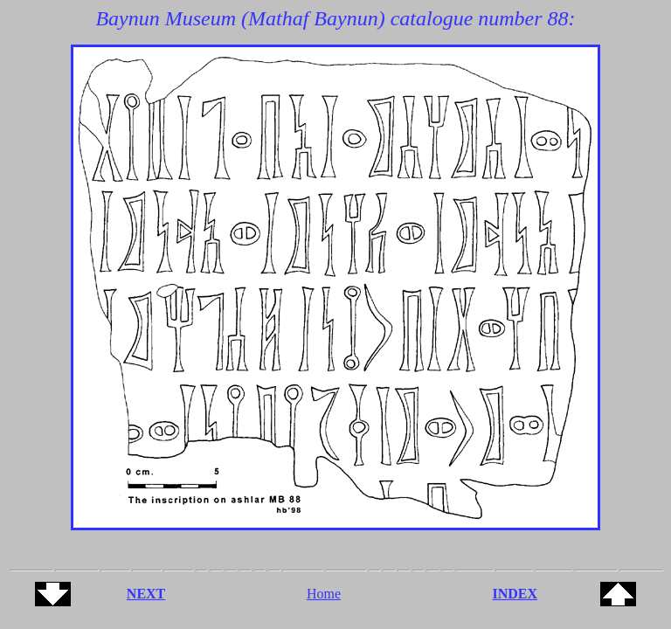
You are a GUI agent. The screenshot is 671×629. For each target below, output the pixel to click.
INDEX (515, 593)
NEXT (146, 593)
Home (324, 593)
